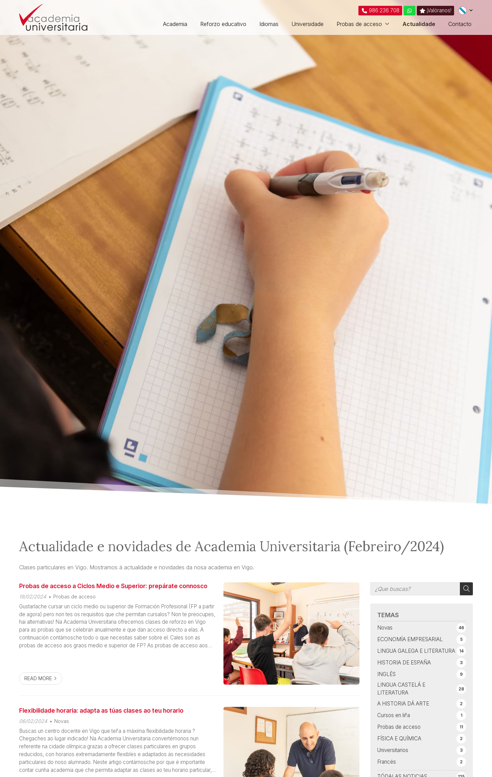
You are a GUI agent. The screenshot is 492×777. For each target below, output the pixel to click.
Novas (61, 721)
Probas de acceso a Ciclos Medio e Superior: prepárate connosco (113, 586)
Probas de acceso (74, 596)
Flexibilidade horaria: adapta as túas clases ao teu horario (101, 710)
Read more (38, 678)
